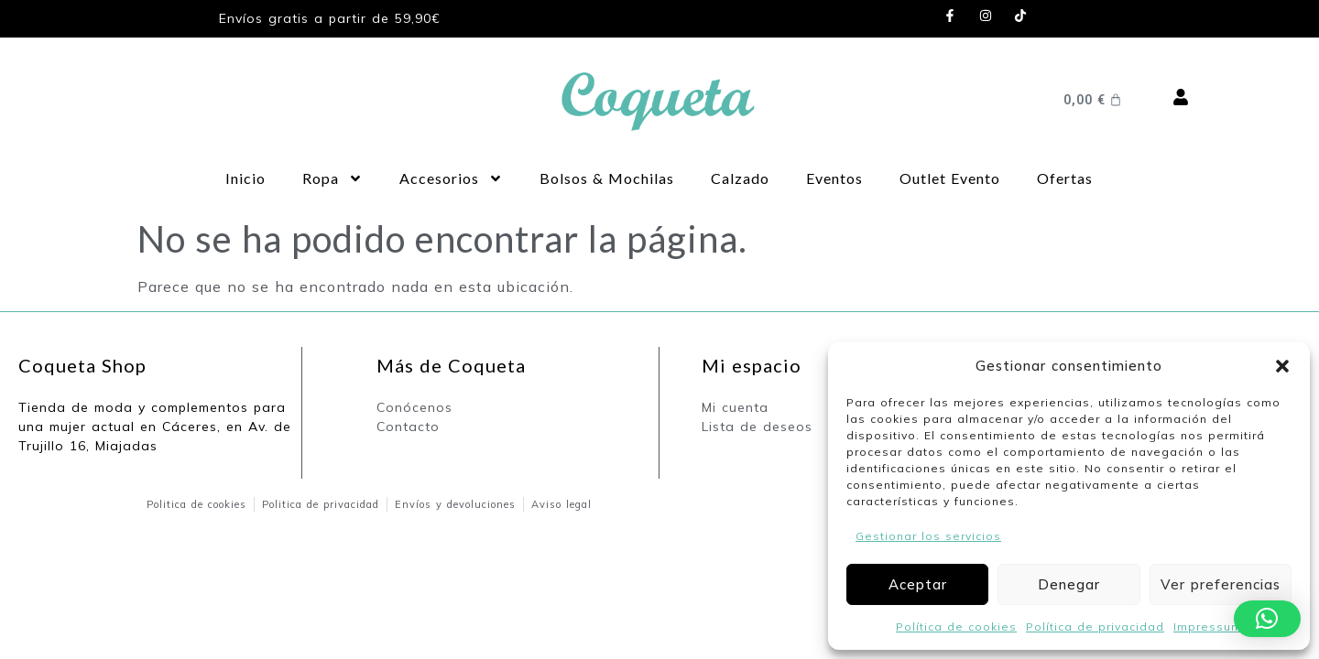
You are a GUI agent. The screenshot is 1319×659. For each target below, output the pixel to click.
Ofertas (1065, 178)
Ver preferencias (1221, 584)
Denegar (1069, 584)
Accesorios (451, 178)
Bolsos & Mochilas (607, 178)
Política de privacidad (1095, 626)
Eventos (834, 178)
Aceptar (917, 584)
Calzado (740, 178)
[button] (1282, 366)
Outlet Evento (949, 178)
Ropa (332, 178)
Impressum (1207, 626)
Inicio (245, 178)
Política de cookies (956, 626)
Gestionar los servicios (928, 536)
